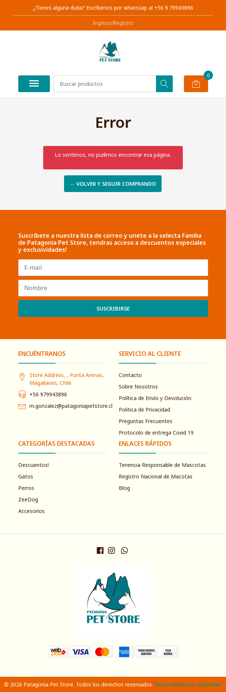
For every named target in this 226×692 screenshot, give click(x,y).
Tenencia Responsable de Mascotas (162, 464)
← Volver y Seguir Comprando (113, 183)
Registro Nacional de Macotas (155, 476)
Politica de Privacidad (144, 409)
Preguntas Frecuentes (145, 421)
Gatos (25, 476)
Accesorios (31, 510)
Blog (124, 487)
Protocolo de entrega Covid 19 (156, 432)
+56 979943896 (48, 394)
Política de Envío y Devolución (155, 398)
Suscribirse (113, 308)
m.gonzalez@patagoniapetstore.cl (70, 405)
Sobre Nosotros (138, 386)
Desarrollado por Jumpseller (188, 684)
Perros (26, 487)
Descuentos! (33, 464)
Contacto (130, 375)
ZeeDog (28, 499)
